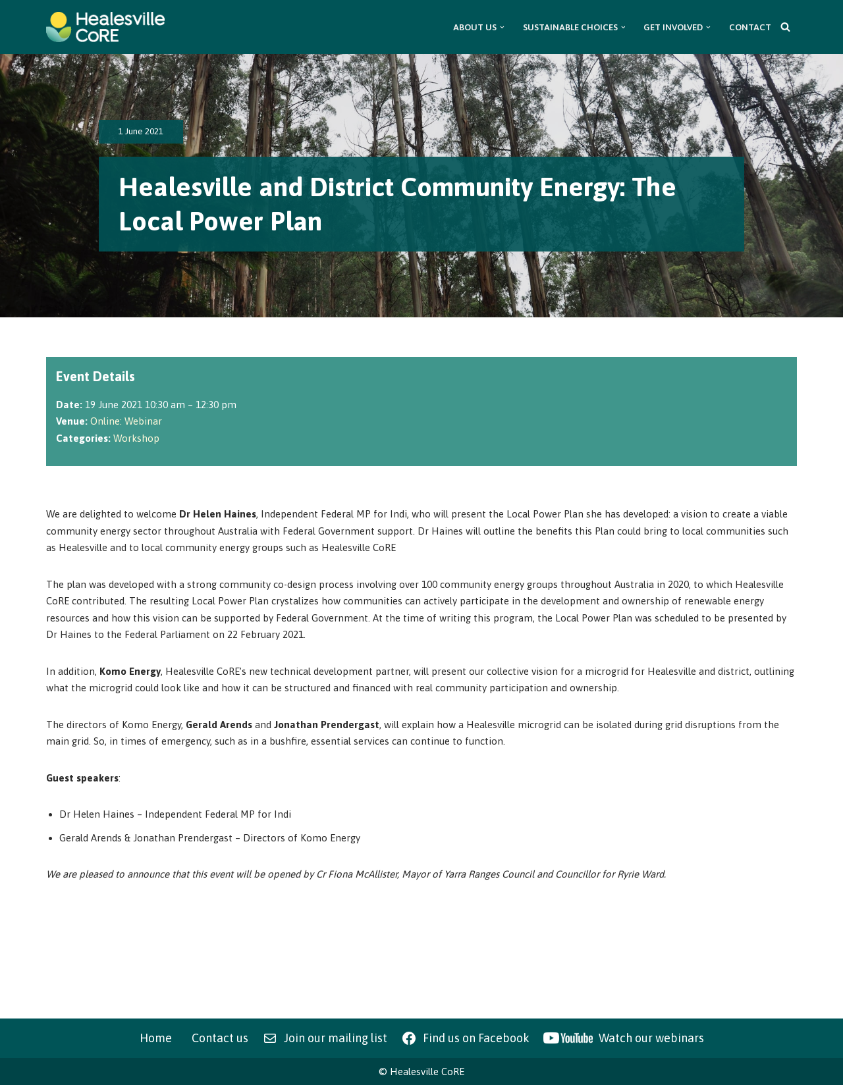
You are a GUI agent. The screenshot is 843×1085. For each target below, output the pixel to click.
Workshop (136, 438)
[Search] (785, 27)
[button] (502, 27)
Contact (750, 27)
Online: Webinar (126, 421)
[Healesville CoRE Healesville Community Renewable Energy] (105, 27)
